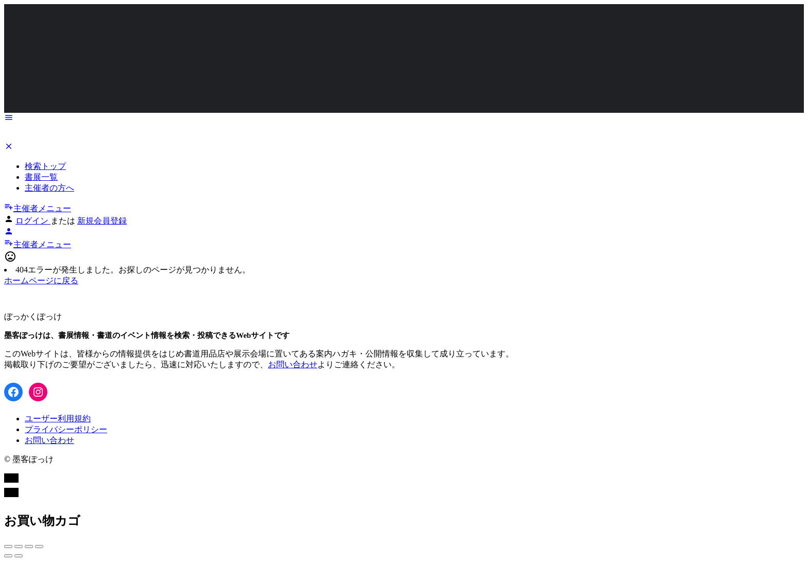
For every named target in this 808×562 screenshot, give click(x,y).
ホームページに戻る (41, 280)
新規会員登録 (102, 220)
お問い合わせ (292, 364)
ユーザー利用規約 (58, 418)
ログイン (32, 220)
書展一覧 (41, 177)
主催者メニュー (37, 208)
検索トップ (45, 166)
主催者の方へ (49, 187)
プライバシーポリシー (66, 429)
